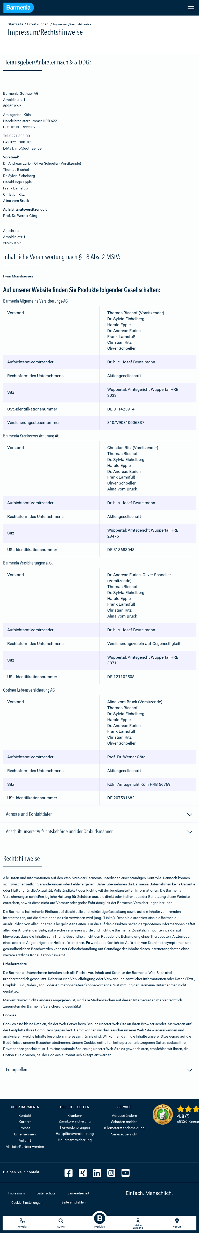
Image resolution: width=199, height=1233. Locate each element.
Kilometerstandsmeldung (124, 1128)
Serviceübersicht (124, 1134)
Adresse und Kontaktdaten (99, 815)
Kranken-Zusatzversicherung (75, 1118)
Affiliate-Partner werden (25, 1146)
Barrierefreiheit (78, 1193)
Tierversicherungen (74, 1127)
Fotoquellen (99, 1070)
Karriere (25, 1122)
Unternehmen (25, 1134)
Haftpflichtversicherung (75, 1134)
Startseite (15, 24)
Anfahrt (25, 1140)
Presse (24, 1128)
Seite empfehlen (73, 1202)
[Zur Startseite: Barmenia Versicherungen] (18, 8)
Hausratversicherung (75, 1140)
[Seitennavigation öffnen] (191, 8)
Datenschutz (46, 1193)
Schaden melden (124, 1122)
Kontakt (24, 1115)
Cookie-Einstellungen (26, 1203)
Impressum (16, 1193)
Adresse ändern (124, 1115)
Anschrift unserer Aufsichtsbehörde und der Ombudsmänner (99, 832)
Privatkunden (37, 24)
